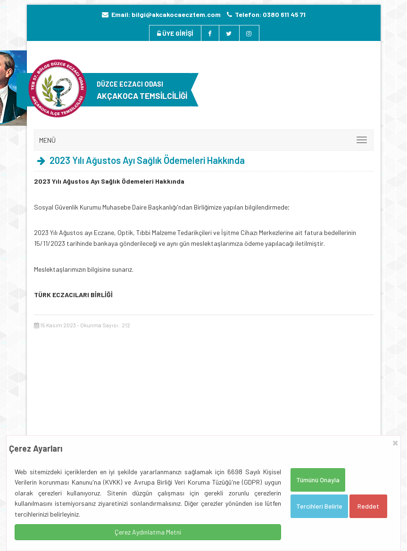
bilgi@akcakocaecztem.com (176, 14)
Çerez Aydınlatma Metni (148, 532)
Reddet (368, 506)
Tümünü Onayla (318, 480)
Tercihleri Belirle (319, 506)
